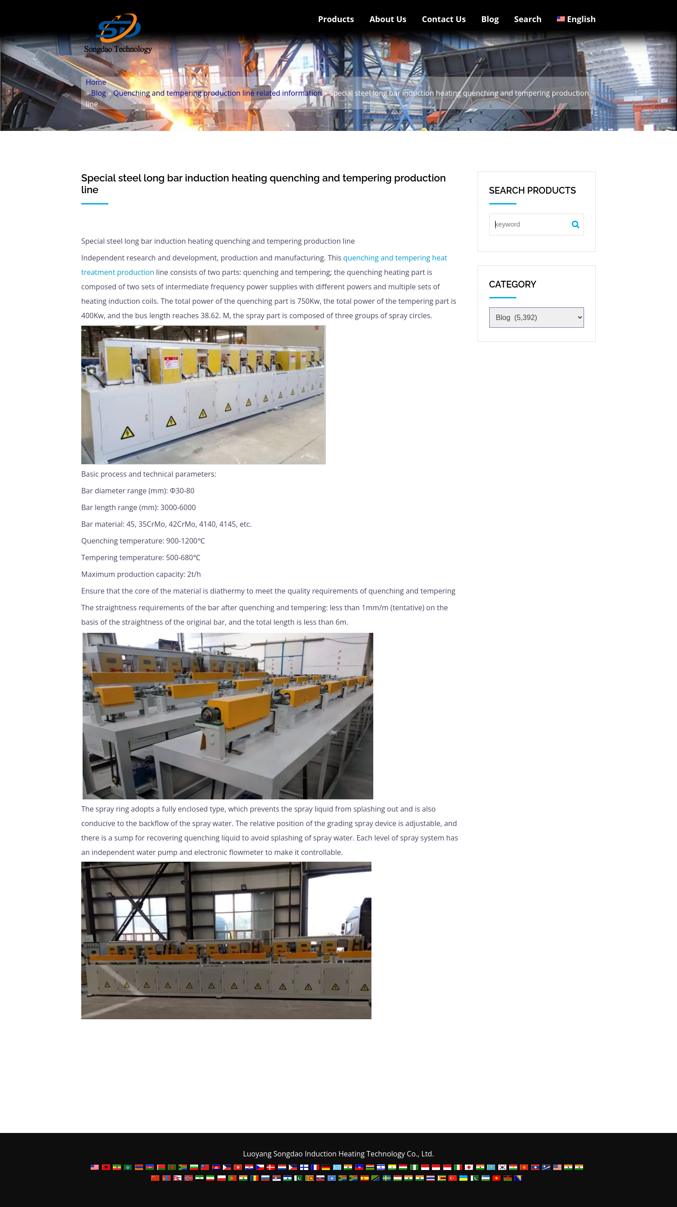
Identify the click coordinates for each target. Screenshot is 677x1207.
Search (528, 19)
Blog (490, 19)
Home (96, 82)
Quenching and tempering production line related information (217, 93)
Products (336, 19)
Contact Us (444, 19)
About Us (388, 19)
